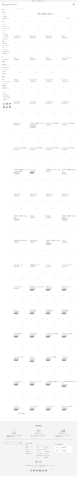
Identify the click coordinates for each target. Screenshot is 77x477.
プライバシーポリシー (34, 465)
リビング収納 (4, 34)
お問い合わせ (5, 99)
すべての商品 (4, 59)
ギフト (3, 47)
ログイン (4, 92)
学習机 (3, 12)
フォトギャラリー (5, 69)
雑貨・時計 (4, 43)
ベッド (3, 24)
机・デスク (4, 26)
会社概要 (27, 465)
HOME (18, 8)
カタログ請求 (5, 94)
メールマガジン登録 (6, 97)
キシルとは (4, 83)
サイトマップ (51, 465)
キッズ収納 (4, 16)
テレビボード (46, 453)
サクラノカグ (4, 49)
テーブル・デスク (40, 449)
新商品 (3, 61)
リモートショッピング (6, 81)
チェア (3, 14)
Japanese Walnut (5, 51)
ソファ (3, 32)
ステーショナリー (5, 45)
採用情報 (4, 85)
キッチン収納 (4, 36)
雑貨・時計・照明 (40, 455)
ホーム (24, 465)
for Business (4, 53)
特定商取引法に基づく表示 (43, 465)
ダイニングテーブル (6, 28)
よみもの (4, 71)
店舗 (3, 79)
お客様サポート (5, 87)
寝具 (3, 41)
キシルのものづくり (6, 67)
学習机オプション (5, 18)
